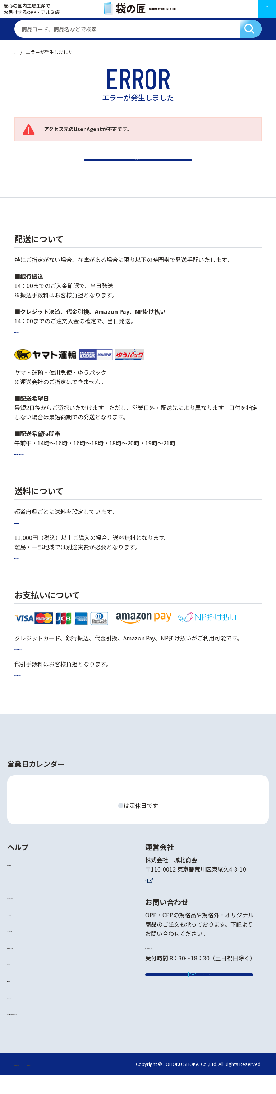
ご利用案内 (21, 882)
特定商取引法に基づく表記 (42, 1082)
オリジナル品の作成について (44, 1031)
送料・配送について (33, 899)
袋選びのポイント (30, 965)
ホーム (21, 52)
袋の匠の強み (24, 1014)
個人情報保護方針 (97, 1082)
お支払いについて (30, 915)
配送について (31, 349)
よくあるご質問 (27, 948)
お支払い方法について (43, 666)
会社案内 (18, 998)
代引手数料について (40, 692)
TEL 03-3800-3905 (176, 964)
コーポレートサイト (171, 897)
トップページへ (138, 170)
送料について (31, 575)
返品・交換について (33, 932)
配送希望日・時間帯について (51, 471)
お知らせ (18, 981)
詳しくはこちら (34, 540)
